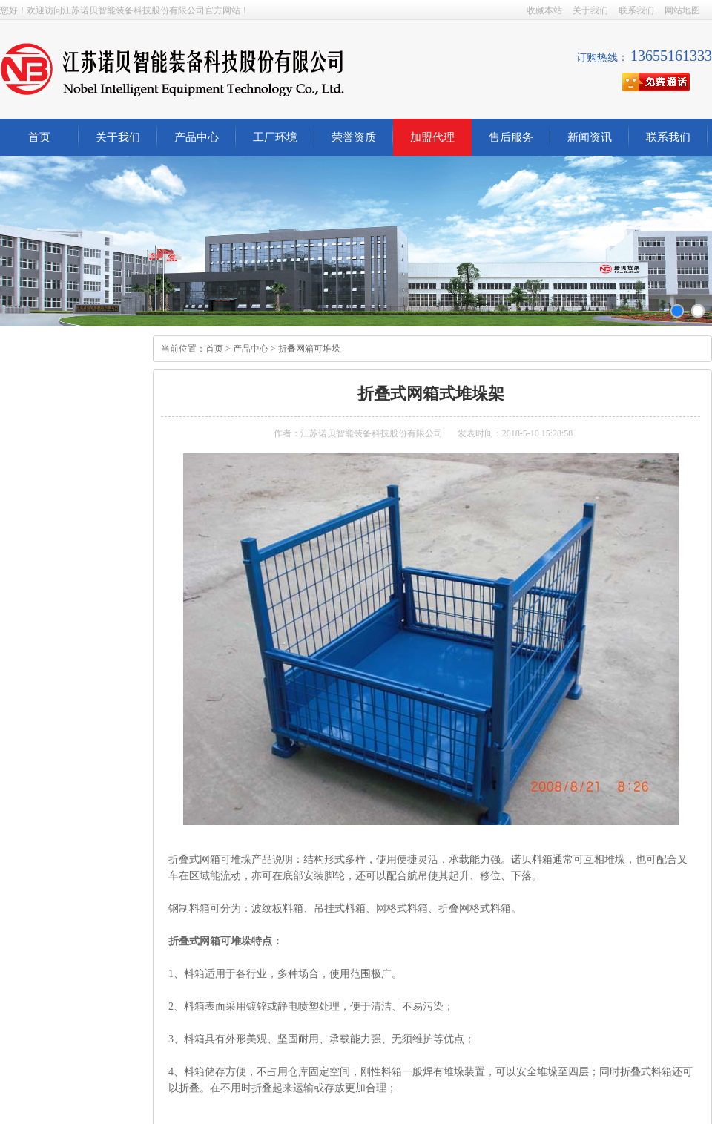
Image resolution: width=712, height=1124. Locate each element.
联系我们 (636, 10)
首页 (39, 137)
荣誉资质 (354, 137)
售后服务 (511, 137)
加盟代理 (432, 137)
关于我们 (590, 10)
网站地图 (682, 10)
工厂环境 (275, 137)
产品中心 (196, 137)
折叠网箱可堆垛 (309, 349)
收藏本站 (544, 10)
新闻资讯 (589, 137)
